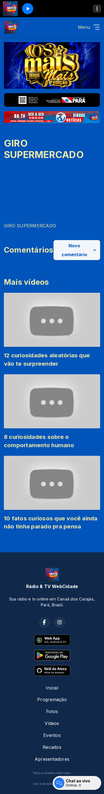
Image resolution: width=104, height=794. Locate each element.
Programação (52, 699)
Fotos (52, 711)
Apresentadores (52, 759)
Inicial (52, 688)
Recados (52, 747)
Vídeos (52, 723)
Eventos (52, 735)
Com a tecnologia (52, 784)
